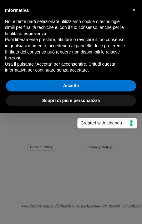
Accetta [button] (71, 85)
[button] (134, 10)
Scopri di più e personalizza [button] (71, 100)
